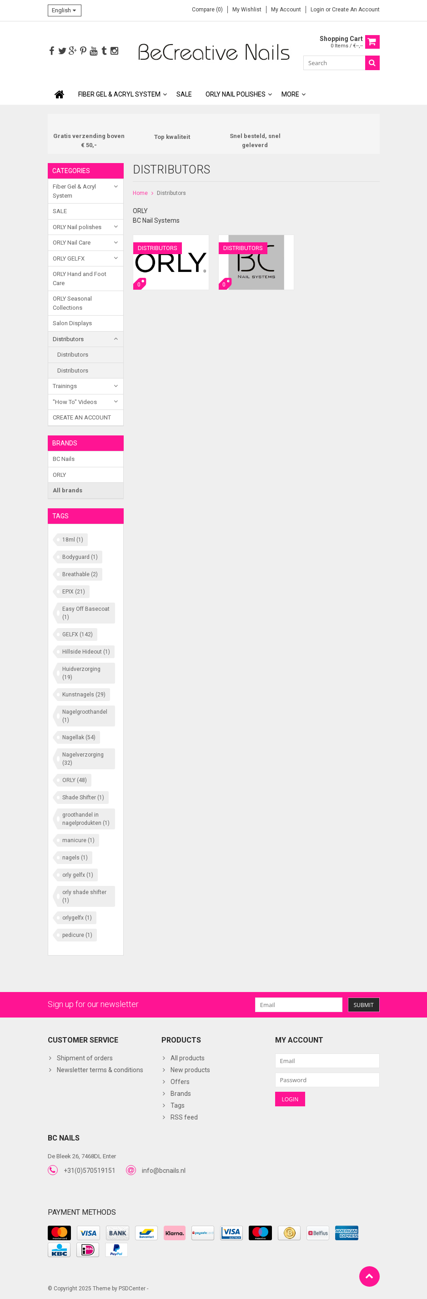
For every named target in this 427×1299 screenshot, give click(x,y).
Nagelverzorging (83, 758)
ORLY (59, 474)
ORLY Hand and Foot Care (79, 278)
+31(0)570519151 (90, 1170)
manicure (78, 840)
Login (318, 9)
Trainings (65, 386)
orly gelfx (77, 874)
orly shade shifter (84, 896)
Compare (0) (207, 9)
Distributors (68, 339)
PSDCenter (132, 1288)
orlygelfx (77, 917)
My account (286, 9)
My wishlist (246, 9)
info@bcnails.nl (164, 1170)
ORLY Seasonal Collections (72, 303)
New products (190, 1069)
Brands (181, 1093)
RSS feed (184, 1116)
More (290, 94)
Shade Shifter (83, 797)
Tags (178, 1105)
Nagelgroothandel (84, 715)
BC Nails (64, 458)
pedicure (77, 934)
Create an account (356, 9)
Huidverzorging (81, 672)
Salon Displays (72, 323)
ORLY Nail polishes (236, 94)
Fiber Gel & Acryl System (119, 94)
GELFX (77, 634)
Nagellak (78, 737)
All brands (67, 490)
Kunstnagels (83, 694)
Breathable (80, 574)
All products (188, 1057)
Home (140, 193)
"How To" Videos (75, 402)
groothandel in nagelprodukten (86, 818)
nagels (75, 857)
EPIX (73, 591)
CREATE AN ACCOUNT (82, 417)
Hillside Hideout (86, 651)
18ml (72, 539)
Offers (180, 1081)
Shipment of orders (85, 1057)
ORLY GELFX (69, 258)
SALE (184, 94)
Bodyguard (80, 556)
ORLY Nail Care (71, 242)
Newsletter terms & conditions (100, 1069)
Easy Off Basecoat (86, 612)
